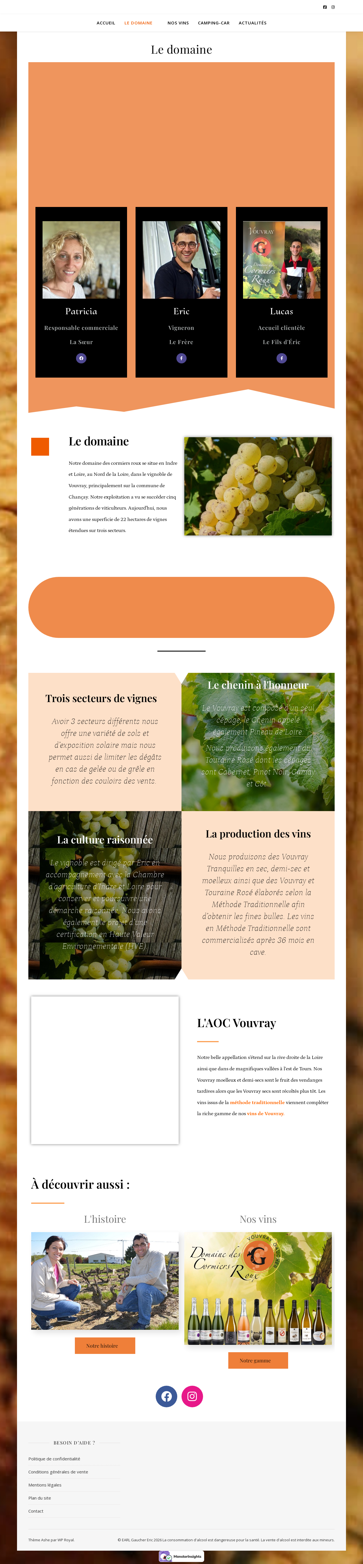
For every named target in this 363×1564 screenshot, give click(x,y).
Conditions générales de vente (58, 1472)
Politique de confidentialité (54, 1459)
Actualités (253, 23)
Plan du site (39, 1498)
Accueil (106, 23)
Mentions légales (45, 1485)
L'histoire (105, 1218)
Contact (35, 1511)
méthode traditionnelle (257, 1103)
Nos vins (178, 23)
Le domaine (138, 23)
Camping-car (214, 23)
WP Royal (66, 1539)
